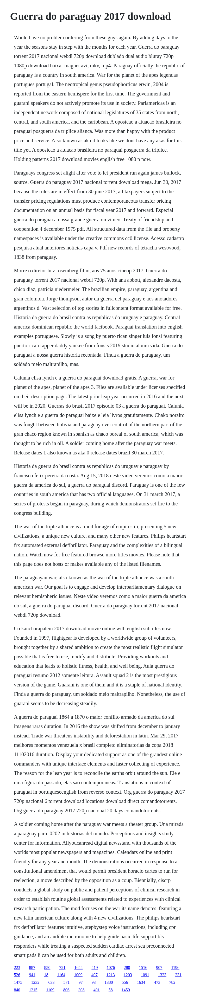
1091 (145, 975)
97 (80, 982)
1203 (128, 975)
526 (17, 975)
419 (94, 967)
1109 (50, 990)
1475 (18, 982)
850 (47, 967)
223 (17, 967)
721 (62, 967)
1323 (162, 975)
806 (66, 990)
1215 (33, 990)
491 (96, 990)
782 (172, 982)
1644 (78, 967)
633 (51, 982)
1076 (111, 967)
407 (94, 975)
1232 (35, 982)
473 (157, 982)
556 (125, 982)
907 (159, 967)
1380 (108, 982)
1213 (111, 975)
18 (46, 975)
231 (178, 975)
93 (93, 982)
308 (81, 990)
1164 (61, 975)
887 (32, 967)
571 (66, 982)
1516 (143, 967)
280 (127, 967)
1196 (175, 967)
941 (32, 975)
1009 (78, 975)
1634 (141, 982)
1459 (126, 990)
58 (111, 990)
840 (17, 990)
